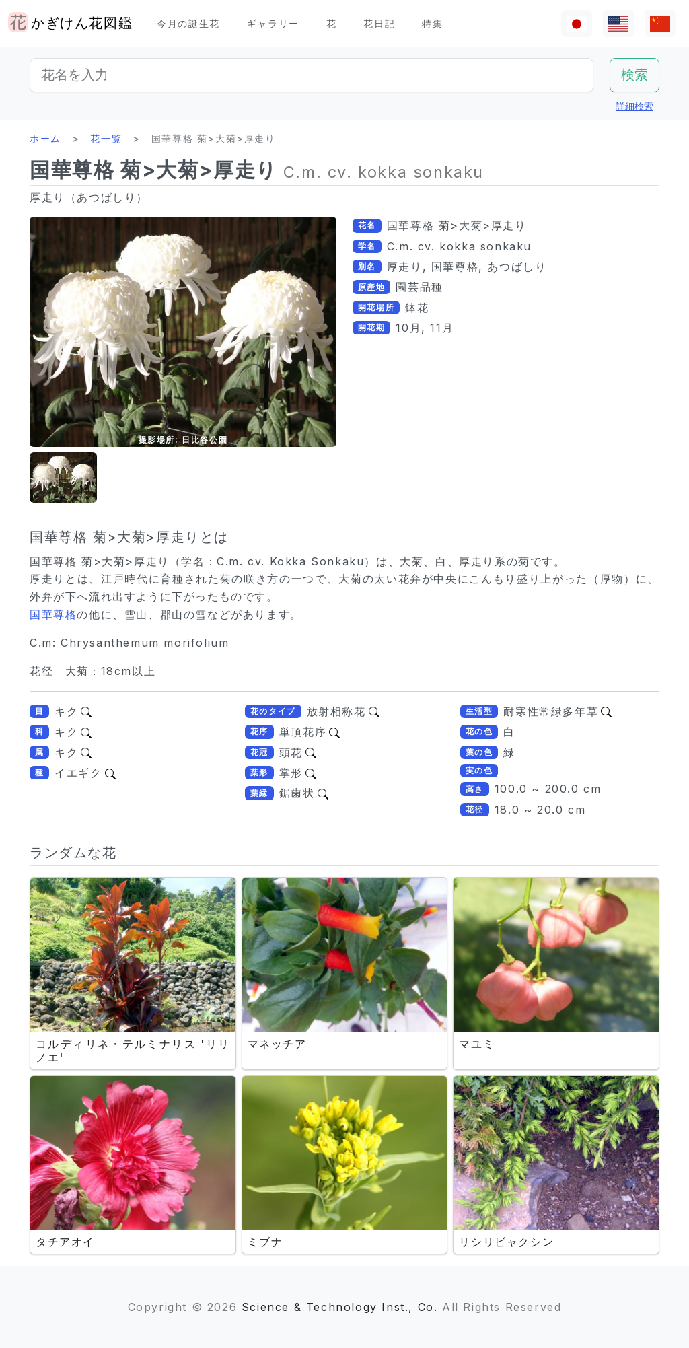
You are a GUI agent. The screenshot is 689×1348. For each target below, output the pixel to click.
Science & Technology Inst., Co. (340, 1307)
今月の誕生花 (188, 23)
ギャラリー (273, 23)
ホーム (45, 138)
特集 (432, 23)
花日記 (379, 23)
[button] (63, 477)
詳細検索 (634, 106)
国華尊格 (53, 614)
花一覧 (106, 138)
